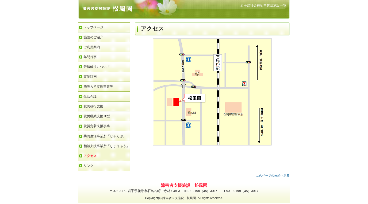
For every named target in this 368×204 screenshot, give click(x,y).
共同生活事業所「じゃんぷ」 (105, 136)
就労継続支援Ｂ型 (97, 116)
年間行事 (90, 57)
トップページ (93, 27)
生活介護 (90, 96)
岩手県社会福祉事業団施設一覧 (263, 5)
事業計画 (90, 76)
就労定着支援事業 (97, 126)
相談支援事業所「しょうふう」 (107, 146)
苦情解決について (97, 67)
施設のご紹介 (93, 37)
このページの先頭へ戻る (273, 175)
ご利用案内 (92, 47)
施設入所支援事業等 (98, 86)
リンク (88, 166)
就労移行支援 (93, 106)
